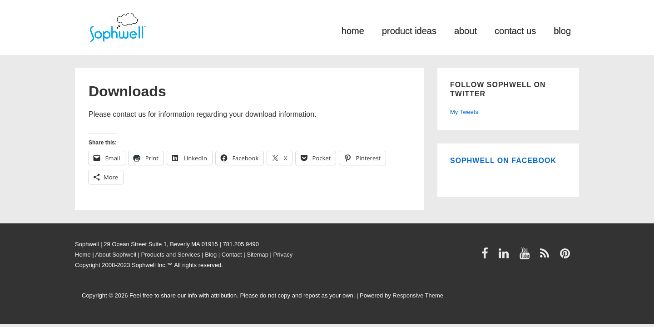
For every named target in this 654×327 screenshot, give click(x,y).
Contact (232, 254)
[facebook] (486, 256)
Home (83, 254)
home (353, 30)
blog (562, 30)
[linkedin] (506, 256)
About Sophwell (115, 254)
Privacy (283, 254)
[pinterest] (566, 256)
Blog (211, 254)
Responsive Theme (417, 295)
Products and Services (170, 254)
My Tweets (464, 112)
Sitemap (257, 254)
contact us (515, 30)
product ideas (409, 30)
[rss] (546, 256)
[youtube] (527, 256)
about (465, 30)
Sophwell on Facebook (503, 160)
